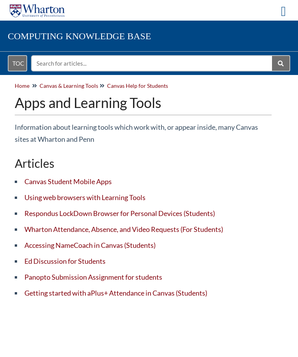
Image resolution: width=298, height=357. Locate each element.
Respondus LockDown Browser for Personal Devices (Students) (119, 213)
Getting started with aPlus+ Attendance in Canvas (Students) (115, 293)
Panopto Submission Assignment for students (93, 277)
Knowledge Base (79, 36)
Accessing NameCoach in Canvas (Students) (90, 245)
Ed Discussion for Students (65, 261)
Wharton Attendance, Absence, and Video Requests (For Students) (123, 229)
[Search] (281, 63)
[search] (152, 63)
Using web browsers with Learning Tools (85, 197)
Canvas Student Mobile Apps (68, 181)
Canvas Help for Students (137, 85)
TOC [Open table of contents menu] (18, 63)
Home (22, 85)
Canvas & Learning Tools (69, 85)
